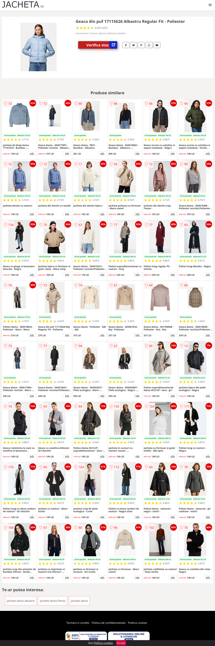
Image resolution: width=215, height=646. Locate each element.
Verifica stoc (101, 45)
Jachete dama (79, 601)
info (32, 153)
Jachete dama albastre (21, 601)
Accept (121, 643)
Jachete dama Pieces (53, 601)
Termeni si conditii (77, 623)
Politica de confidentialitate (109, 623)
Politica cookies (137, 623)
